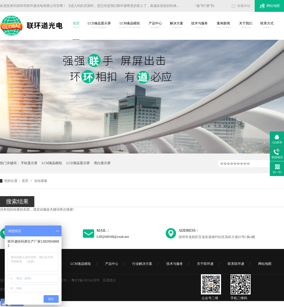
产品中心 (155, 25)
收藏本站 (243, 6)
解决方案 (176, 25)
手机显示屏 (29, 163)
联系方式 (267, 25)
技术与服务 (199, 25)
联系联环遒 (236, 264)
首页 (76, 25)
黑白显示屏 (102, 163)
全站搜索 (40, 181)
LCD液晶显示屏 (99, 25)
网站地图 (273, 6)
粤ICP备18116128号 (85, 280)
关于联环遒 (205, 264)
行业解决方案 (142, 264)
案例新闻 (223, 25)
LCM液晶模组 (130, 25)
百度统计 (109, 280)
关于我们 (245, 25)
